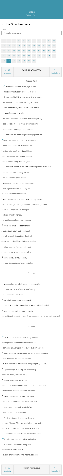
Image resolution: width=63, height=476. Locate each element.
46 (9, 61)
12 (4, 46)
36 (14, 56)
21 (49, 46)
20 (44, 46)
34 (4, 56)
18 (34, 46)
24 (9, 51)
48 (19, 61)
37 (19, 56)
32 (49, 51)
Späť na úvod (31, 15)
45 (4, 61)
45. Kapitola (7, 72)
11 (54, 40)
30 (39, 51)
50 (29, 61)
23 (4, 51)
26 (19, 51)
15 (19, 46)
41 (39, 56)
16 (24, 46)
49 (24, 61)
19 (39, 46)
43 (49, 56)
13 (9, 46)
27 (24, 51)
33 (54, 51)
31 (44, 51)
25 (14, 51)
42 (44, 56)
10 (49, 40)
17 (29, 46)
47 (14, 61)
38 (24, 56)
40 (34, 56)
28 (29, 51)
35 (9, 56)
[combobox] (31, 33)
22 (54, 46)
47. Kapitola (54, 71)
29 (34, 51)
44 (54, 56)
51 (34, 61)
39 (29, 56)
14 (14, 46)
